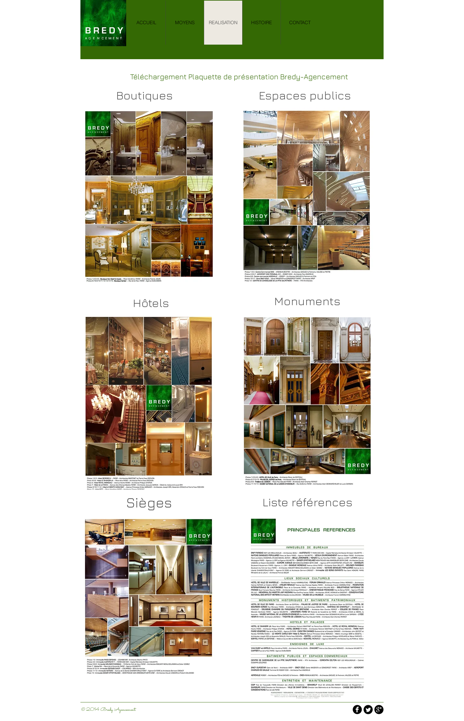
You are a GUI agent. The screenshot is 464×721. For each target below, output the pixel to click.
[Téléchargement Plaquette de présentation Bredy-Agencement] (239, 76)
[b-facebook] (357, 709)
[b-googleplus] (379, 709)
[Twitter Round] (368, 709)
